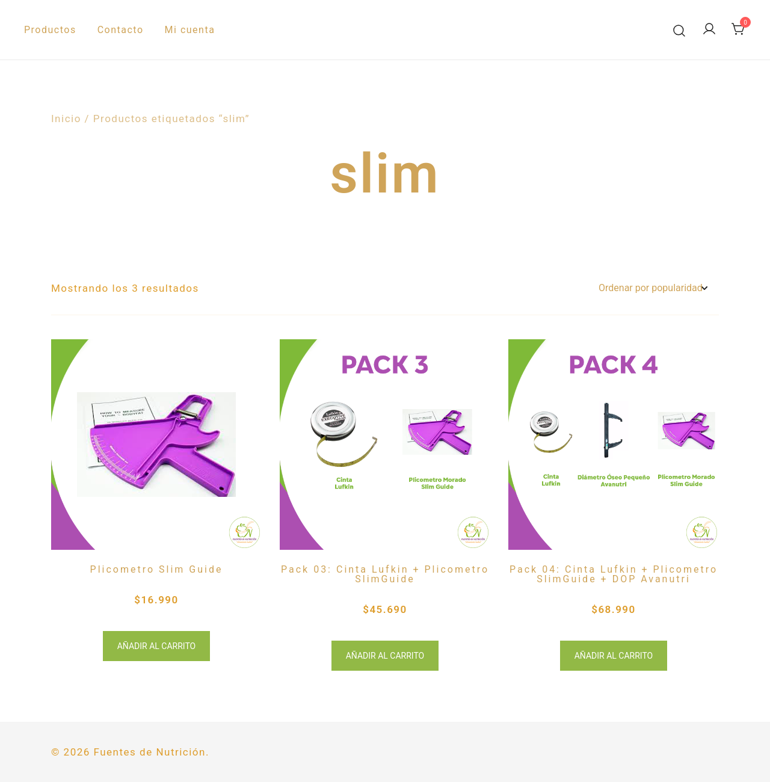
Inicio (66, 118)
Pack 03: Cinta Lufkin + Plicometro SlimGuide (385, 574)
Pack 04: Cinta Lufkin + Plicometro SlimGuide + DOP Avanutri (614, 574)
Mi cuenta (190, 29)
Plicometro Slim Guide (156, 569)
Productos (50, 29)
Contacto (120, 29)
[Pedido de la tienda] (653, 288)
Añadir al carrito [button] (156, 646)
